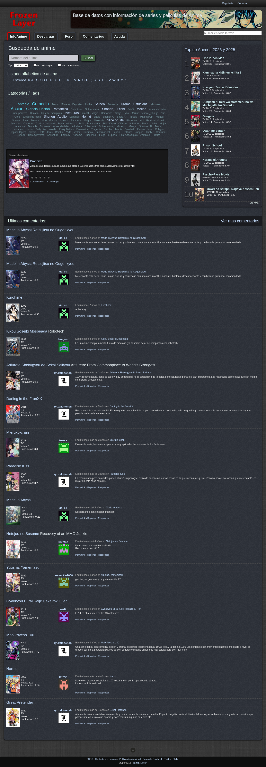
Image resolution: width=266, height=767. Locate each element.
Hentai (86, 116)
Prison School (212, 145)
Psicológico (109, 123)
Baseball (129, 129)
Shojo (97, 116)
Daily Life (41, 129)
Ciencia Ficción (38, 109)
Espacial (74, 116)
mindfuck (77, 126)
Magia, (87, 120)
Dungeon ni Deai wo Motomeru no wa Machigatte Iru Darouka (228, 103)
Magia (94, 113)
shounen (18, 129)
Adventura (52, 135)
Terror (55, 104)
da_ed (63, 237)
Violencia (99, 120)
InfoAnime (18, 36)
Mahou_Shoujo (149, 113)
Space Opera (18, 132)
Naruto (12, 669)
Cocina (40, 123)
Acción (17, 108)
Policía (116, 132)
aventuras (71, 113)
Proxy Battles (66, 129)
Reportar (91, 249)
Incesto (64, 120)
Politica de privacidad (130, 759)
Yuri (163, 113)
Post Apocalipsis (128, 135)
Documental (93, 123)
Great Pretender (19, 702)
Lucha (88, 104)
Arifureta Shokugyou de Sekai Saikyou (38, 365)
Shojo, (118, 113)
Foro (69, 36)
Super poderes (65, 123)
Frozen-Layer (139, 762)
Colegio (159, 129)
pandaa (63, 541)
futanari (50, 123)
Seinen (100, 104)
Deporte (21, 135)
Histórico (127, 132)
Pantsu (141, 129)
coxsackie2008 (63, 575)
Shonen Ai (108, 116)
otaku (154, 123)
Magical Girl (146, 116)
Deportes (77, 104)
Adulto (62, 116)
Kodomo (77, 135)
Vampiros (57, 113)
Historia (34, 113)
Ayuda (119, 36)
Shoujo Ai (45, 126)
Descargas (46, 36)
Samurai (160, 132)
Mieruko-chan (17, 432)
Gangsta (208, 116)
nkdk (63, 609)
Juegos (139, 132)
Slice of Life (115, 120)
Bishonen (131, 120)
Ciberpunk (90, 126)
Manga (132, 126)
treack (63, 440)
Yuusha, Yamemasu (22, 567)
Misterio (65, 104)
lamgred (63, 339)
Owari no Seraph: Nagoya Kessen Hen (233, 189)
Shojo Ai (121, 116)
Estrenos (20, 80)
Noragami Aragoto (215, 159)
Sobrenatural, (106, 126)
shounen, (156, 104)
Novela (52, 129)
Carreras (28, 123)
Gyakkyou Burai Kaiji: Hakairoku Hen (37, 601)
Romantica (60, 109)
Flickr (175, 759)
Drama (126, 104)
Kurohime (14, 297)
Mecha (141, 109)
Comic (32, 132)
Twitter (167, 759)
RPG (41, 132)
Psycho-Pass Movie (216, 174)
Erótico (156, 135)
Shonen (49, 116)
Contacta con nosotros (106, 759)
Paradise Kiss (17, 466)
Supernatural (103, 132)
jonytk (63, 676)
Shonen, (108, 109)
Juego (102, 135)
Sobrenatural (92, 109)
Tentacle (32, 126)
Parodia (133, 116)
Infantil (85, 113)
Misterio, (121, 126)
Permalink (80, 249)
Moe (150, 129)
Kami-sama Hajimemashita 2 (222, 72)
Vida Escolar (73, 132)
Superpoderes (19, 113)
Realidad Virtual (155, 120)
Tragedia (96, 129)
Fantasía (22, 104)
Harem (45, 113)
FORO (90, 759)
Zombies (145, 135)
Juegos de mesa (32, 116)
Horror (29, 129)
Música (35, 120)
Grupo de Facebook (152, 759)
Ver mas (253, 203)
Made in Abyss (18, 500)
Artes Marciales (157, 109)
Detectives (76, 109)
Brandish (36, 161)
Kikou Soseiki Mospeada (26, 331)
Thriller (149, 132)
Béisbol (59, 132)
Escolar (108, 129)
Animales (16, 123)
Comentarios (93, 36)
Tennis (118, 129)
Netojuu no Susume (22, 533)
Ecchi (121, 109)
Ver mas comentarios (240, 221)
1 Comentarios (37, 182)
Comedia (40, 103)
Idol (142, 120)
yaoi (127, 113)
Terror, (157, 126)
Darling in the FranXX (24, 398)
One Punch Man (213, 58)
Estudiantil (140, 104)
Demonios (106, 113)
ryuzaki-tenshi (63, 372)
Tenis (49, 132)
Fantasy (65, 135)
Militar (135, 113)
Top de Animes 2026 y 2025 (210, 49)
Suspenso (90, 135)
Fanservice (82, 129)
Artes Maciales (61, 126)
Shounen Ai (145, 126)
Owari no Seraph (214, 130)
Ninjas (162, 123)
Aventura (20, 126)
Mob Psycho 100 (20, 635)
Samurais (76, 120)
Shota (144, 123)
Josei (25, 120)
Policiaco (88, 132)
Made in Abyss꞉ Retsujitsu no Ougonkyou (40, 230)
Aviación (134, 123)
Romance (112, 104)
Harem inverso (36, 135)
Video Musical (49, 120)
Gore (17, 116)
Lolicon (81, 123)
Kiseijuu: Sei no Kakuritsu (220, 87)
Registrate (227, 3)
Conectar (243, 3)
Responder (103, 249)
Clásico (122, 123)
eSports (112, 135)
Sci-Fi (130, 109)
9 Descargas (53, 182)
